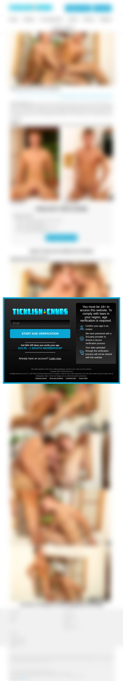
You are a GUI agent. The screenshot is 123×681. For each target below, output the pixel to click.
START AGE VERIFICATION (40, 333)
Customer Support (41, 378)
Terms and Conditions (56, 378)
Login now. (55, 358)
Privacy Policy (83, 378)
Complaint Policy (71, 378)
